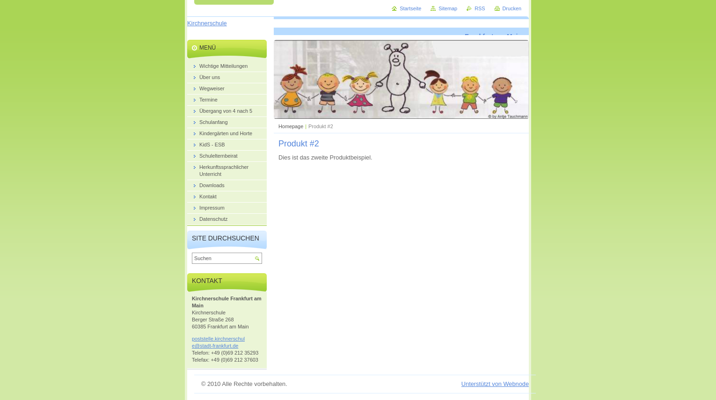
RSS (480, 8)
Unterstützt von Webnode (495, 383)
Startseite (410, 8)
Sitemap (447, 8)
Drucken (512, 8)
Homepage (290, 126)
